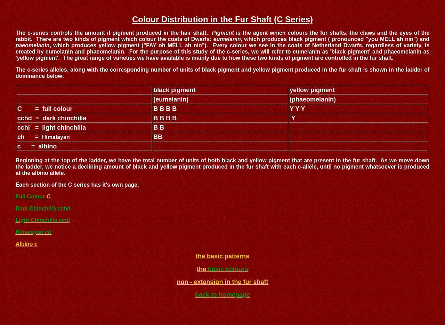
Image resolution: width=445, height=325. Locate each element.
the (202, 269)
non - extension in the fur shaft (222, 281)
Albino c (27, 244)
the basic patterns (222, 256)
